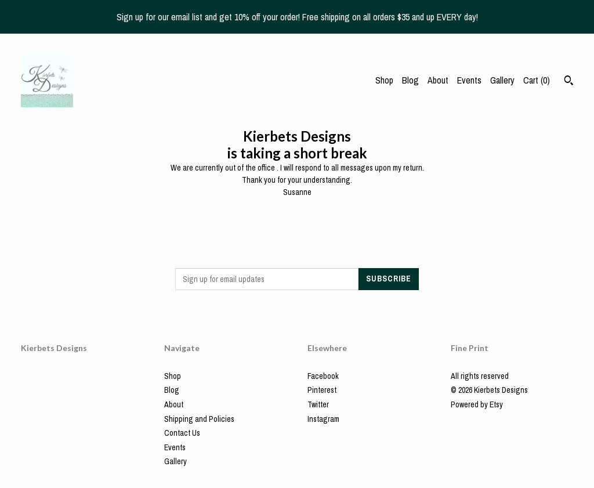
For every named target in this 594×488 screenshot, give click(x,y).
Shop (384, 80)
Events (469, 80)
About (438, 80)
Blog (410, 80)
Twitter (318, 404)
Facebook (323, 376)
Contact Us (182, 433)
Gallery (502, 80)
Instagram (323, 419)
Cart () (536, 80)
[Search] (568, 81)
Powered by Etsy (477, 404)
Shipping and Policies (199, 419)
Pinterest (321, 390)
